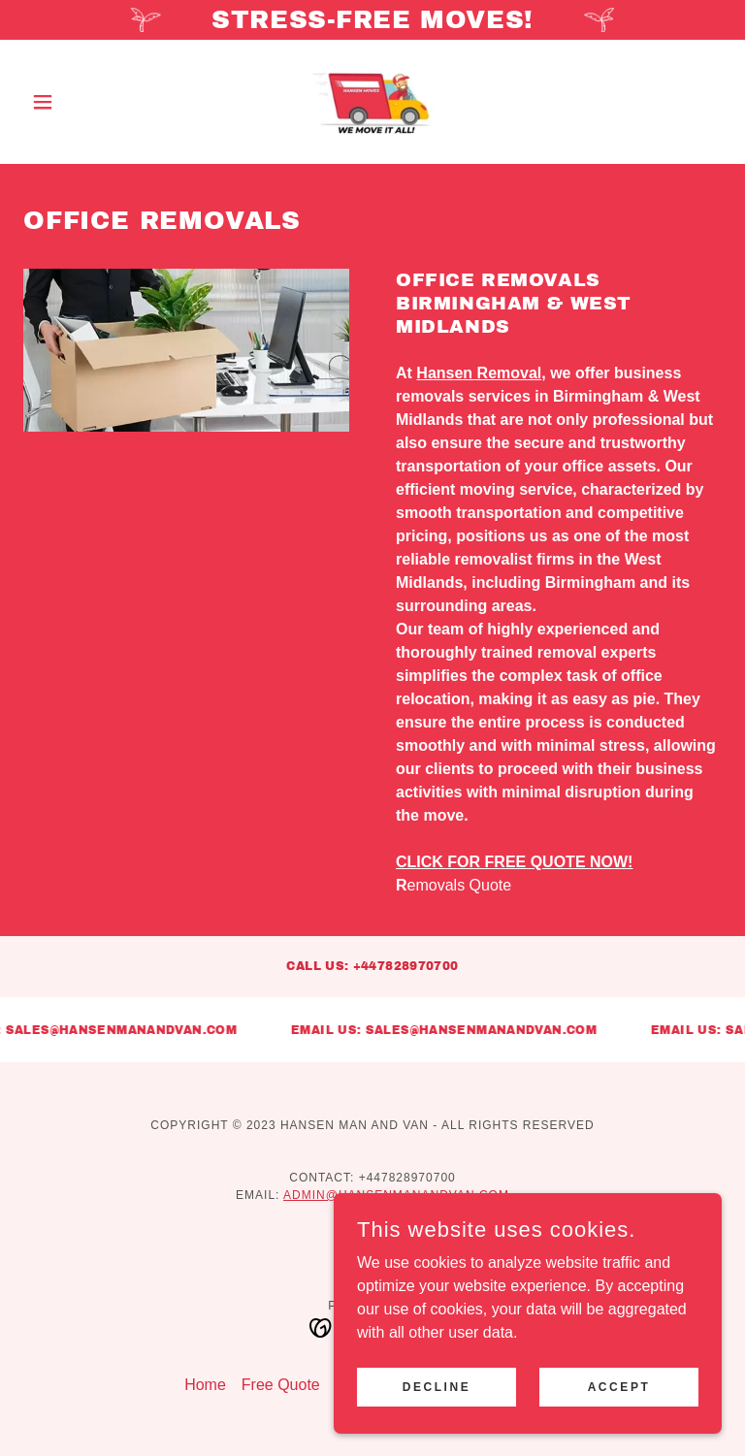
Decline (437, 1386)
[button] (75, 101)
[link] (372, 102)
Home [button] (205, 1384)
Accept (619, 1386)
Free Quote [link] (281, 1384)
